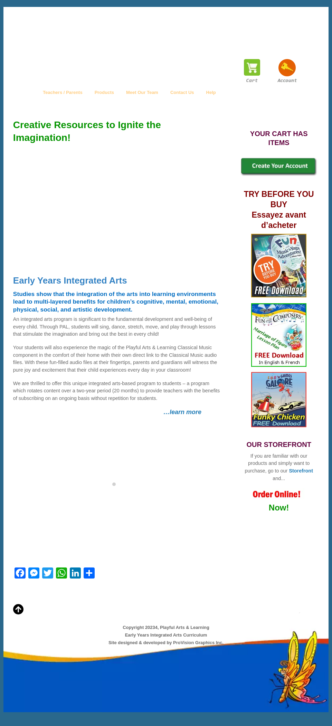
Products (104, 92)
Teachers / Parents (63, 92)
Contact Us (182, 92)
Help (211, 92)
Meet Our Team (142, 92)
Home (24, 92)
